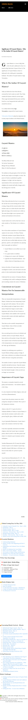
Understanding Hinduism (9, 542)
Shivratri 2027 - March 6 (9, 645)
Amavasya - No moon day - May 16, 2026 (13, 532)
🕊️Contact (10, 7)
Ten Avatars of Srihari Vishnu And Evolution (14, 552)
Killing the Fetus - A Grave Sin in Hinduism (13, 688)
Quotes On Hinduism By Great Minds (12, 549)
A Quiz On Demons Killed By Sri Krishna (13, 589)
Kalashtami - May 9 (8, 527)
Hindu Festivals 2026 (8, 647)
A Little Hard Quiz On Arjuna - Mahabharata (14, 587)
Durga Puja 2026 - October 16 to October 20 (14, 642)
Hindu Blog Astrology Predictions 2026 (12, 651)
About (3, 7)
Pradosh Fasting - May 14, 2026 (11, 530)
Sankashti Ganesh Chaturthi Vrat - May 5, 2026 (14, 526)
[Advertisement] (14, 27)
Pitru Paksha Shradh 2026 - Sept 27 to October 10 (15, 639)
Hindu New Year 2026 (8, 632)
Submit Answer (6, 576)
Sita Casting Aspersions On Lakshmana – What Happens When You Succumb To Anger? (14, 663)
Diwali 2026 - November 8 (9, 644)
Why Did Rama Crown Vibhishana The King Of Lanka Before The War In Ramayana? (14, 657)
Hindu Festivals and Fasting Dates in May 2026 (14, 536)
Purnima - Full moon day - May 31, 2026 (13, 535)
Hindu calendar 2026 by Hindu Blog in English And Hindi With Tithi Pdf (14, 649)
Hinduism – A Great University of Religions (13, 555)
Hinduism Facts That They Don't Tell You (13, 553)
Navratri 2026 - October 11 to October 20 (13, 641)
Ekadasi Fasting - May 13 (9, 529)
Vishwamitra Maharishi (7, 116)
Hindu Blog (7, 4)
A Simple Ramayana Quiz (9, 585)
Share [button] (23, 516)
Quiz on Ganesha (7, 586)
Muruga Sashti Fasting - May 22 (11, 533)
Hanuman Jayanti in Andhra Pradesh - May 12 (14, 629)
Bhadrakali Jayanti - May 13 (10, 631)
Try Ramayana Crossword (9, 590)
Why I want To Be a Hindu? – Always (12, 550)
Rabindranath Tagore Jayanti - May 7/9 (12, 628)
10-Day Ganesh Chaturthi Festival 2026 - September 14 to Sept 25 (13, 637)
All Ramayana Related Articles (10, 671)
